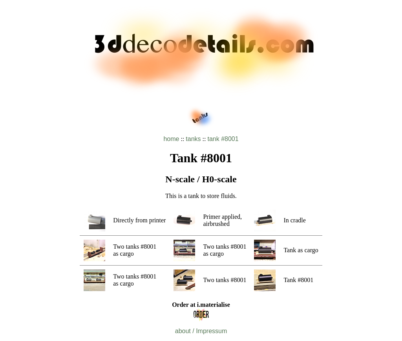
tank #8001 (222, 139)
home (171, 139)
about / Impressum (201, 331)
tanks (193, 139)
